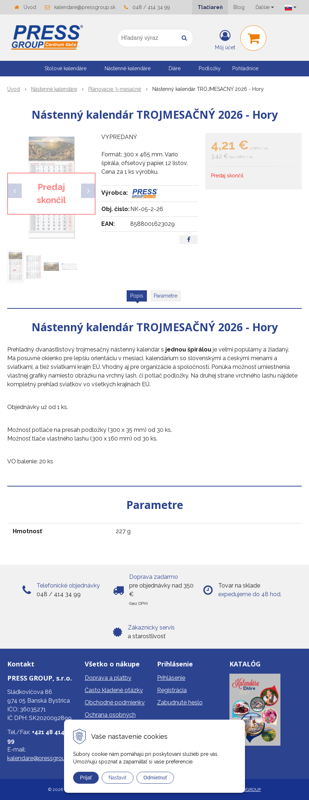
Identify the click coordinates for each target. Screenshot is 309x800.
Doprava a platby (108, 677)
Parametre (165, 296)
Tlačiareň (210, 7)
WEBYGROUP (247, 789)
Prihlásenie (171, 677)
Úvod (30, 7)
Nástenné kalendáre (54, 89)
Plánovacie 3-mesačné (114, 89)
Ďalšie (264, 7)
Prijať (86, 777)
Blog (239, 7)
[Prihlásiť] (225, 39)
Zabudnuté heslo (180, 702)
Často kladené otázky (114, 690)
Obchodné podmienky (115, 702)
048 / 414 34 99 (151, 7)
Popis (136, 296)
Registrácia (172, 690)
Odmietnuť (155, 777)
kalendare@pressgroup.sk (84, 7)
